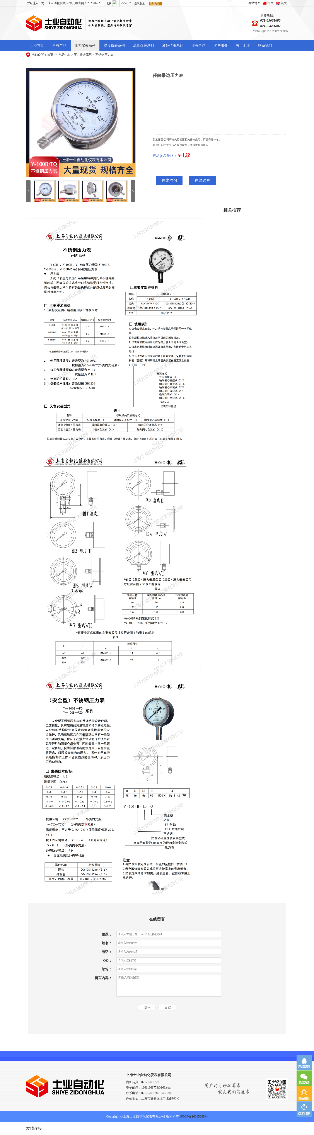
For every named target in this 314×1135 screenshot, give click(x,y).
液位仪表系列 (172, 45)
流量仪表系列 (143, 45)
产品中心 (64, 54)
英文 (284, 3)
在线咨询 (169, 180)
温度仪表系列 (114, 45)
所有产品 (59, 45)
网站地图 (254, 3)
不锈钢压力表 (104, 54)
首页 (50, 54)
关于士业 (243, 45)
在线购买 (202, 180)
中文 (271, 3)
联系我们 (265, 45)
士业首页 (37, 45)
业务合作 (198, 45)
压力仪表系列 (85, 45)
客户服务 (221, 45)
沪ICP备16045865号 (194, 1116)
